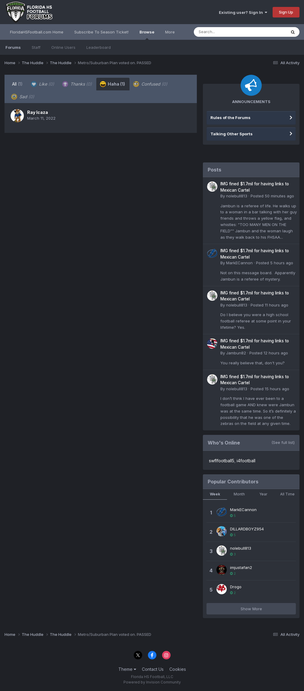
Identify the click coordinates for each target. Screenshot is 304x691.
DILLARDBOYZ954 (247, 528)
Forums (13, 47)
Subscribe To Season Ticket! (101, 32)
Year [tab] (263, 494)
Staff (36, 47)
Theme (127, 669)
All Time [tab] (287, 494)
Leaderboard (98, 47)
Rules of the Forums (230, 117)
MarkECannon (239, 262)
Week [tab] (215, 494)
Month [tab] (239, 494)
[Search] (223, 32)
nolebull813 (236, 195)
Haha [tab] (112, 84)
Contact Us (153, 669)
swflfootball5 (221, 460)
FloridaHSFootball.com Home (36, 32)
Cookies (177, 669)
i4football (246, 460)
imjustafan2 (241, 567)
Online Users (63, 47)
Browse (146, 35)
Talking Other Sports (231, 133)
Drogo (236, 586)
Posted (272, 195)
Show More (251, 608)
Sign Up (286, 12)
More (170, 32)
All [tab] (17, 83)
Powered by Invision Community (152, 682)
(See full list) (283, 442)
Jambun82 (236, 352)
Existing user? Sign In (243, 12)
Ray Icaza (37, 112)
